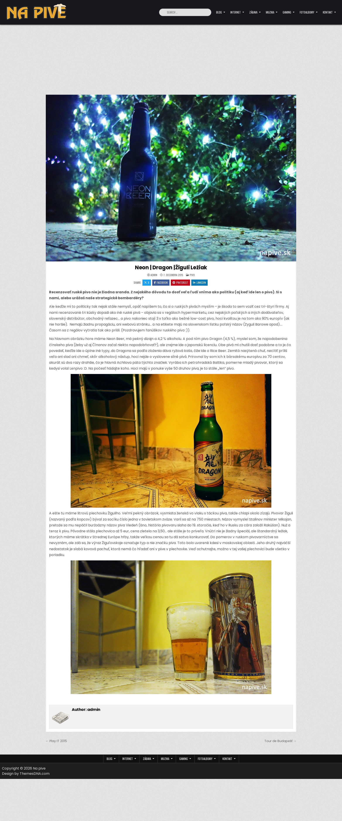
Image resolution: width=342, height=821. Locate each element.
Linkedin (199, 282)
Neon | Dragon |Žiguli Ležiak (171, 267)
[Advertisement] (171, 57)
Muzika (270, 12)
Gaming (287, 12)
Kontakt (328, 12)
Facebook (161, 282)
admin (153, 275)
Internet (235, 12)
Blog (219, 12)
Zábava (253, 12)
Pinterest (180, 282)
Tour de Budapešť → (280, 741)
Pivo (192, 275)
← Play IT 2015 (56, 741)
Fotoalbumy (307, 12)
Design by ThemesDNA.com (26, 773)
